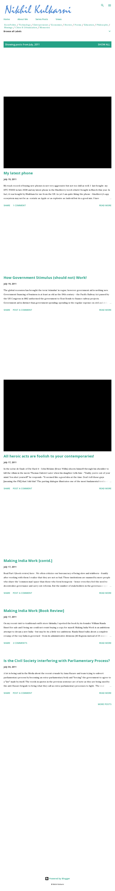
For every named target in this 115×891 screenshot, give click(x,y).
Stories (68, 24)
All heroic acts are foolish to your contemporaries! (49, 456)
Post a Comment (22, 309)
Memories (45, 27)
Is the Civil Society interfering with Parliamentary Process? (57, 660)
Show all (104, 44)
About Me (23, 19)
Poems (78, 24)
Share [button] (7, 205)
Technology (25, 24)
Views (59, 19)
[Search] (102, 5)
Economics (56, 24)
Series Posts (41, 19)
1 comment (19, 205)
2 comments (20, 643)
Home (7, 19)
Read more (105, 205)
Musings (8, 27)
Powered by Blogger (57, 878)
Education (89, 24)
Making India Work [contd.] (28, 560)
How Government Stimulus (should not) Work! (45, 277)
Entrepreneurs (40, 24)
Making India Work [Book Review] (34, 610)
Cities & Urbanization (26, 27)
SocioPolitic (10, 24)
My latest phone (18, 172)
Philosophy (102, 24)
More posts (104, 704)
